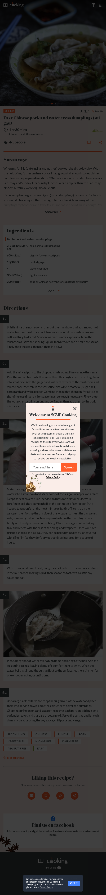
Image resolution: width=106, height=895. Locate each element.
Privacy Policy (53, 477)
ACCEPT (73, 883)
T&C (67, 474)
